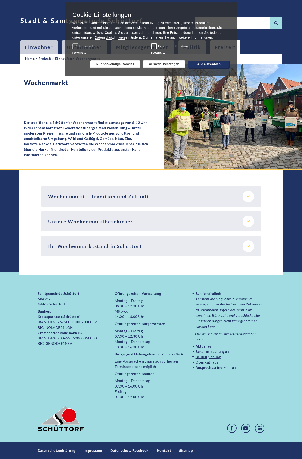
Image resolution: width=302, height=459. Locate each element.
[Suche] (276, 23)
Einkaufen (63, 58)
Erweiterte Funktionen (175, 46)
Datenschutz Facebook (129, 450)
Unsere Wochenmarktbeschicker (90, 221)
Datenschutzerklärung (56, 450)
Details (77, 53)
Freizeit (45, 58)
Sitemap (186, 450)
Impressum (93, 450)
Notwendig (85, 46)
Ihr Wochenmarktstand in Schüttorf (95, 246)
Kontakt (164, 450)
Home (30, 58)
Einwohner (39, 47)
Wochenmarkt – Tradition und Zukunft (98, 196)
